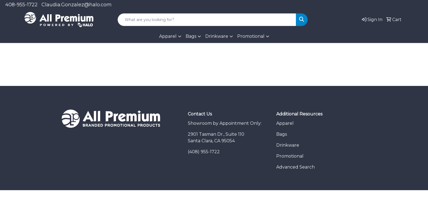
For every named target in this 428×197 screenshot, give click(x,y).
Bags (191, 36)
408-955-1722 (21, 5)
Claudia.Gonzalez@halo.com (76, 5)
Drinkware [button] (216, 36)
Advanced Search (295, 167)
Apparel (285, 123)
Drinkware (287, 145)
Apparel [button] (168, 36)
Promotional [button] (250, 36)
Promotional (290, 156)
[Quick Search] (207, 19)
